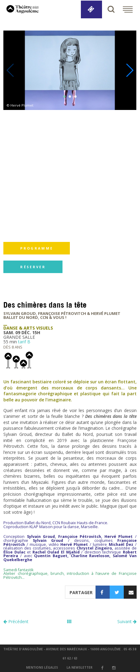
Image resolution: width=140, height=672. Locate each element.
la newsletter (79, 667)
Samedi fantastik (18, 569)
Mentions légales (42, 667)
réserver (32, 267)
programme (36, 248)
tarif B (24, 342)
